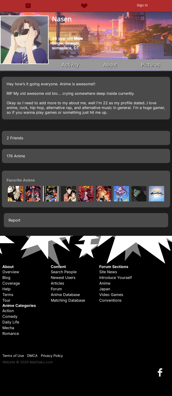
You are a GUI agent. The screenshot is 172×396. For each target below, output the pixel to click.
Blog (6, 277)
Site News (108, 271)
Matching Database (68, 300)
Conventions (110, 300)
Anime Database (65, 294)
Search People (64, 271)
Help (6, 289)
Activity (70, 65)
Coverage (11, 283)
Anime (104, 283)
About (110, 65)
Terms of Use (13, 356)
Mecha (8, 327)
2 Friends (15, 138)
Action (8, 310)
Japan (104, 289)
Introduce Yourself (115, 277)
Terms (7, 294)
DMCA (32, 356)
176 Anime (16, 156)
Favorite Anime (21, 180)
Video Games (111, 294)
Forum (56, 289)
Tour (6, 300)
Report (14, 220)
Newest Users (63, 277)
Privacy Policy (52, 356)
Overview (10, 271)
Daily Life (10, 322)
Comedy (9, 316)
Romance (10, 333)
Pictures (150, 65)
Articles (57, 283)
